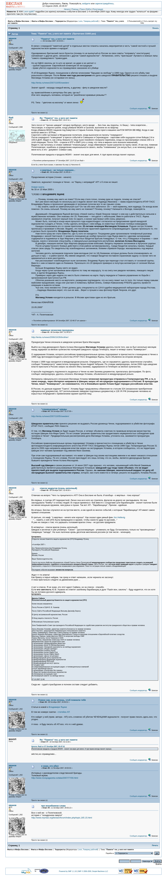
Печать (155, 28)
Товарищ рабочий (90, 21)
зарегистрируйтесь (104, 3)
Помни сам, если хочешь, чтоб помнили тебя (62, 700)
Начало (67, 9)
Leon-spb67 (29, 11)
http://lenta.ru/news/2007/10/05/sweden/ (50, 82)
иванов (12, 38)
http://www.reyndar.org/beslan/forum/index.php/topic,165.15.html (61, 817)
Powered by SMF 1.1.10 (67, 871)
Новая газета (37, 187)
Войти (88, 9)
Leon (80, 21)
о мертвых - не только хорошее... (57, 170)
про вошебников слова (53, 805)
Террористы (60, 21)
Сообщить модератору (138, 108)
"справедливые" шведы (54, 409)
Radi (11, 117)
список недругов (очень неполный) (58, 488)
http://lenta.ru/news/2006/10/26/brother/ (50, 337)
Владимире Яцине (58, 707)
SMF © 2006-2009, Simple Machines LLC (93, 871)
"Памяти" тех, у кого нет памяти (57, 39)
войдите (86, 3)
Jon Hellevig (119, 517)
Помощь (75, 9)
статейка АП (64, 712)
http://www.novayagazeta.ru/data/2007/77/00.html (54, 778)
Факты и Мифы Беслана (18, 21)
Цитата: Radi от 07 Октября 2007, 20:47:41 (48, 746)
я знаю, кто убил (50, 766)
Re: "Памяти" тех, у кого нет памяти (58, 118)
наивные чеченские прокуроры (57, 330)
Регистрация (98, 9)
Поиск (82, 9)
